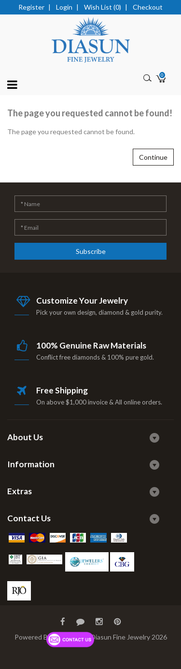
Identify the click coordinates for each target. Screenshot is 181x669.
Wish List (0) (102, 7)
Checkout (148, 7)
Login (64, 7)
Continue (153, 157)
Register (31, 7)
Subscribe (91, 251)
